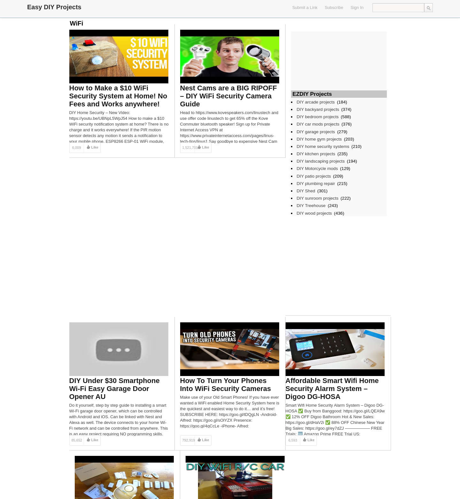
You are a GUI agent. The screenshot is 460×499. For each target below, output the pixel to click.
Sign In (357, 7)
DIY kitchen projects (316, 153)
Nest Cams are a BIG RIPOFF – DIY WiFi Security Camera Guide (228, 96)
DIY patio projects (314, 176)
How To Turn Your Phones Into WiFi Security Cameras (225, 385)
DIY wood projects (314, 213)
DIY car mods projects (318, 124)
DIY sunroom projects (318, 198)
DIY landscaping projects (321, 161)
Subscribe (334, 7)
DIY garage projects (316, 131)
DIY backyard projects (318, 109)
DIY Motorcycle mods (317, 168)
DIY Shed (306, 190)
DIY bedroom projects (318, 116)
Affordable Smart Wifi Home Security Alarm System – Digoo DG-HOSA (332, 389)
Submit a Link (305, 7)
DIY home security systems (323, 146)
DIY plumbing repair (316, 183)
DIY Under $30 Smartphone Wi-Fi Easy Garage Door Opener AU (114, 389)
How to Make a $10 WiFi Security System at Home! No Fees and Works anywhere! (118, 96)
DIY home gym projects (319, 139)
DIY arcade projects (316, 102)
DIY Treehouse (311, 205)
